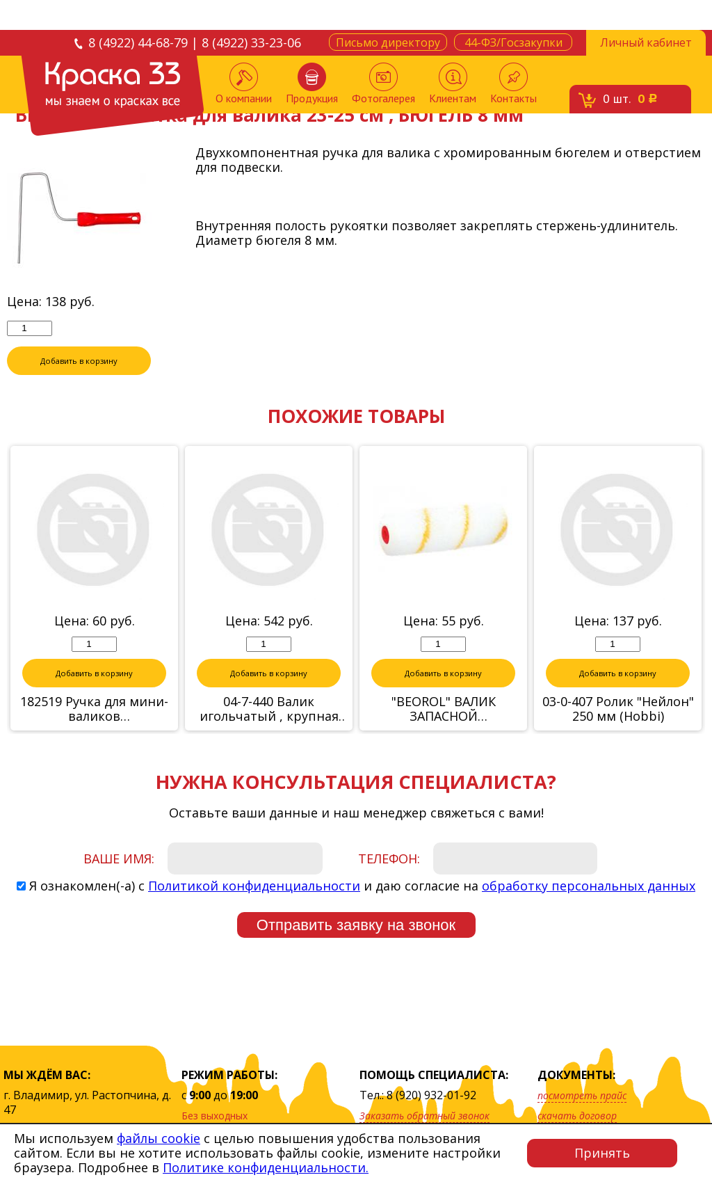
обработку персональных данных (588, 886)
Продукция (312, 84)
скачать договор (577, 1115)
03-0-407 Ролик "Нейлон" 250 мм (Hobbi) (618, 709)
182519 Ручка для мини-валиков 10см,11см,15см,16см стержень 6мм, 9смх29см (94, 709)
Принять (602, 1152)
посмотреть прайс (581, 1095)
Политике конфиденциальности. (266, 1167)
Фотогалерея (383, 84)
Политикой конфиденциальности (254, 886)
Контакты (513, 84)
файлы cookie (158, 1138)
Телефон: (389, 859)
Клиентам (452, 84)
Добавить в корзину (79, 361)
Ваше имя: (118, 859)
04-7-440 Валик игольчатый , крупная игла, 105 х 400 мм (269, 709)
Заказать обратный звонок (424, 1115)
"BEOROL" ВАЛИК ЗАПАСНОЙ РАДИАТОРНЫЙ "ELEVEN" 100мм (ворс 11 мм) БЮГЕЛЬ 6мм (443, 709)
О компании (244, 84)
